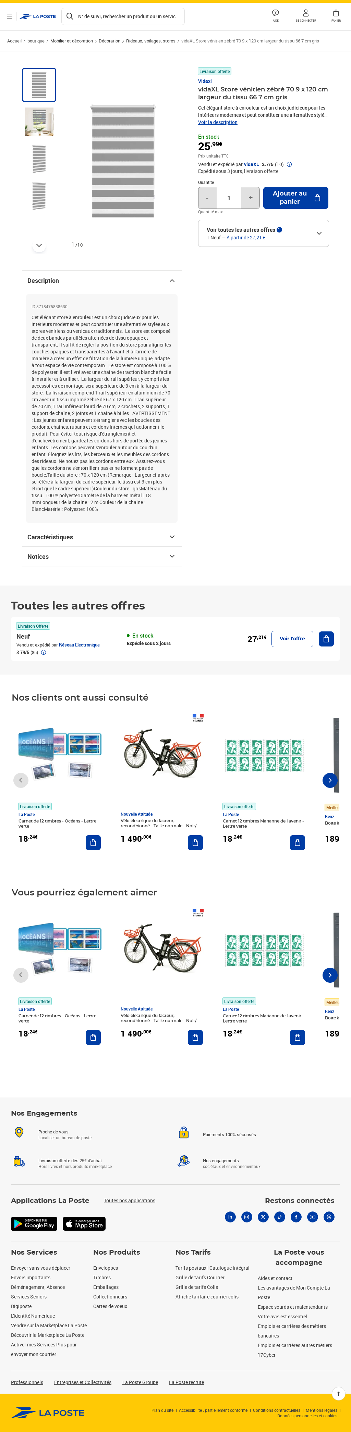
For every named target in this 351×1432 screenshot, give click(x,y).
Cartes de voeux (110, 1306)
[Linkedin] (230, 1216)
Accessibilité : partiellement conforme (213, 1410)
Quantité (206, 182)
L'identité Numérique (33, 1315)
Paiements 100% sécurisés (229, 1134)
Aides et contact (275, 1278)
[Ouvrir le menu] (9, 16)
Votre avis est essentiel (282, 1316)
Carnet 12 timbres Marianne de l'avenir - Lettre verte (263, 823)
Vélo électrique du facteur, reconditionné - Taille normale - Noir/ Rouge (158, 826)
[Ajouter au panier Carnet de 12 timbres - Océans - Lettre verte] (93, 842)
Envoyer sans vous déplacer (40, 1268)
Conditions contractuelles (276, 1410)
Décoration (109, 41)
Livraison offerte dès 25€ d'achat (70, 1160)
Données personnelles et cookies (307, 1415)
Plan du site (162, 1410)
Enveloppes (105, 1268)
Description (101, 280)
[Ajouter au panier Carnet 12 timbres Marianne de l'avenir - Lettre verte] (297, 842)
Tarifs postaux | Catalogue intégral (213, 1268)
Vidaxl (205, 81)
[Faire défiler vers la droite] (330, 780)
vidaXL (251, 164)
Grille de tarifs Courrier (200, 1277)
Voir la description (218, 122)
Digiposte (21, 1306)
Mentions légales (321, 1410)
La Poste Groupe (140, 1382)
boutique (36, 41)
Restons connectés (300, 1200)
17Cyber (267, 1355)
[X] (263, 1216)
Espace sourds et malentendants (293, 1307)
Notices (101, 556)
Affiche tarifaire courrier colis (207, 1296)
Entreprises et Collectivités (82, 1382)
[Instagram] (246, 1216)
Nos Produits (116, 1252)
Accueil (14, 41)
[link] (48, 1412)
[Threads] (329, 1216)
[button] (306, 16)
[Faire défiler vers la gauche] (21, 780)
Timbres (102, 1277)
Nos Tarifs (193, 1252)
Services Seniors (29, 1296)
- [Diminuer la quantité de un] (207, 198)
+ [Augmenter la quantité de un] (251, 198)
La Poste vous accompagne (299, 1257)
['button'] (37, 16)
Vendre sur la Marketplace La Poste (49, 1325)
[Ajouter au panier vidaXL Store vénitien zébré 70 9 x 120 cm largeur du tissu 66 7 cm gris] (296, 198)
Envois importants (30, 1277)
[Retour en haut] (339, 1393)
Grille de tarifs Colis (197, 1287)
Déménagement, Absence (38, 1287)
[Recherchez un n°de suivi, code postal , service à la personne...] (123, 16)
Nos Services (34, 1252)
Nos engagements (221, 1160)
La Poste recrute (186, 1382)
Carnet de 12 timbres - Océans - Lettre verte (57, 823)
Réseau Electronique (79, 645)
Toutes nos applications (129, 1200)
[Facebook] (296, 1216)
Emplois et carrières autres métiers (295, 1345)
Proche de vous (53, 1132)
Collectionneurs (110, 1296)
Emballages (106, 1287)
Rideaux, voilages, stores (151, 41)
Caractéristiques (101, 537)
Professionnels (27, 1382)
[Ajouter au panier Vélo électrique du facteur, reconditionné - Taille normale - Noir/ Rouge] (195, 842)
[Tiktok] (279, 1216)
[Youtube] (312, 1216)
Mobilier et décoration (71, 41)
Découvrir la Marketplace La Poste (47, 1335)
